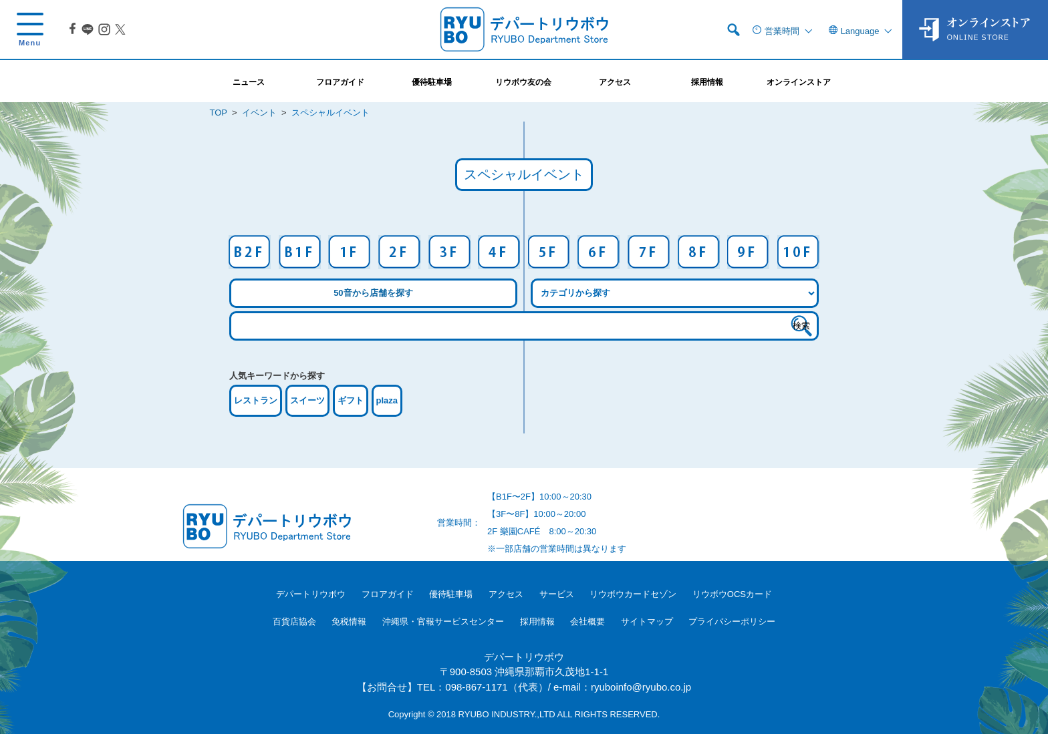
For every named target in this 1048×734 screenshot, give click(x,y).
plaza (387, 400)
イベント (259, 113)
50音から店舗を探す (373, 293)
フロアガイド (388, 594)
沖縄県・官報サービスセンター (443, 621)
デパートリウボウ (311, 594)
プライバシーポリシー (731, 621)
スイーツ (307, 400)
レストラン (255, 400)
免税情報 (349, 621)
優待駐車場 (451, 594)
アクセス (506, 594)
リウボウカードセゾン (633, 594)
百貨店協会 (294, 621)
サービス (556, 594)
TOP (218, 113)
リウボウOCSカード (732, 594)
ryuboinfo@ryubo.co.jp (641, 687)
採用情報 (537, 621)
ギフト (351, 400)
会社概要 (587, 621)
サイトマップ (647, 621)
